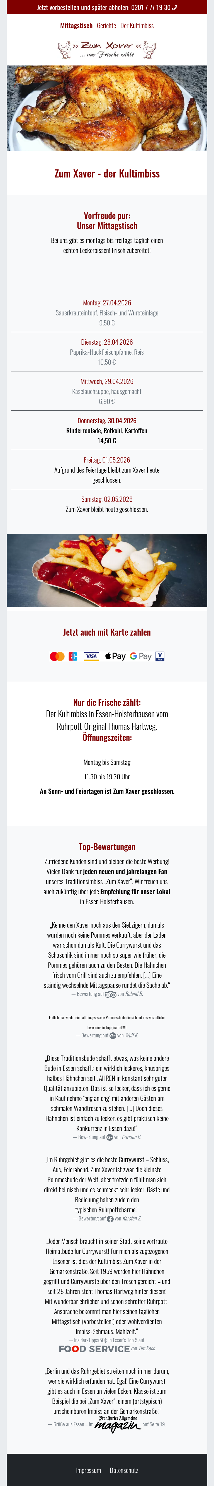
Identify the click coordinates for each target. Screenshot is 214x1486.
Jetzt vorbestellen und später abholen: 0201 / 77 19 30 (107, 7)
